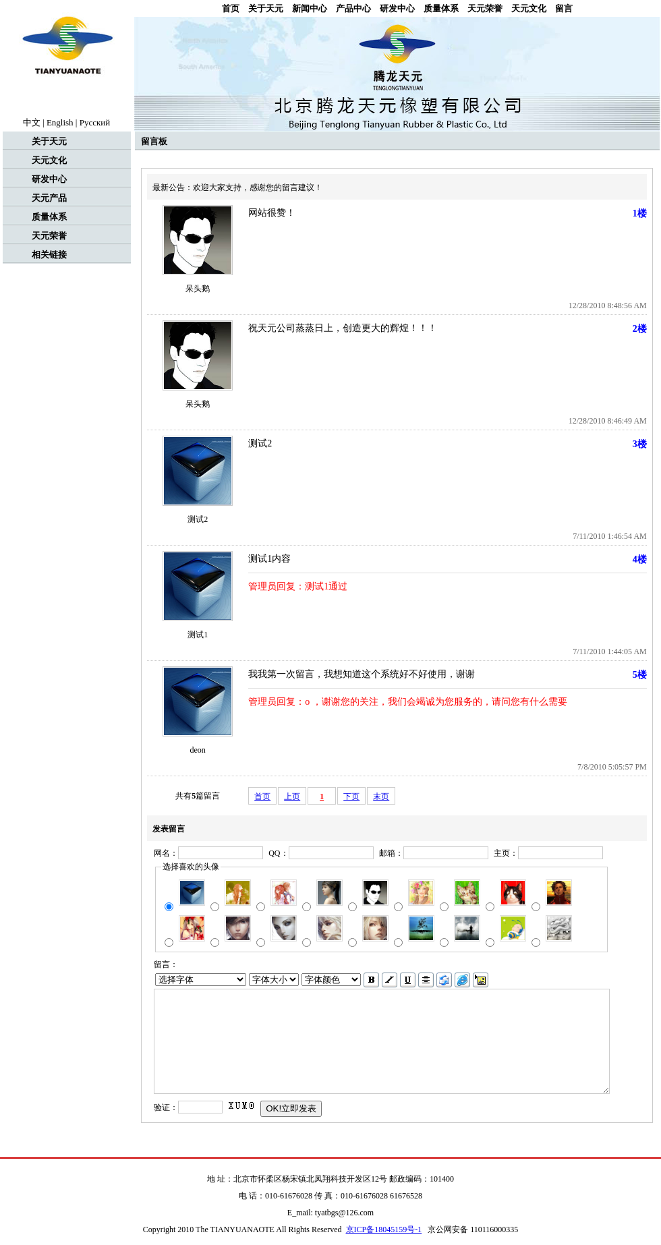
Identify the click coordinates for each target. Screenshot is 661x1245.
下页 (351, 796)
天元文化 (528, 8)
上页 (292, 796)
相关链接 (49, 255)
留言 (564, 8)
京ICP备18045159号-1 (384, 1229)
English (60, 122)
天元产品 (49, 198)
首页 (230, 8)
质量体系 (441, 8)
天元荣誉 (484, 8)
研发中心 (397, 8)
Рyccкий (95, 122)
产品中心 (353, 8)
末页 (381, 796)
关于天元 (265, 8)
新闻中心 (309, 8)
